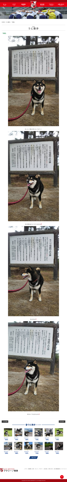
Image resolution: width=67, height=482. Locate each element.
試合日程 (45, 468)
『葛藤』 (47, 453)
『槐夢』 (16, 453)
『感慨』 (6, 453)
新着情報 (29, 468)
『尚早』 (26, 453)
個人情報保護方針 (57, 468)
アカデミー (41, 468)
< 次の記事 (4, 421)
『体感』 (57, 453)
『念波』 (36, 453)
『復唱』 (47, 439)
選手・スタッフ (35, 468)
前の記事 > (62, 421)
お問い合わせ (50, 468)
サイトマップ (63, 468)
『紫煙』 (6, 439)
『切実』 (36, 439)
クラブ (26, 468)
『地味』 (16, 439)
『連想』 (26, 439)
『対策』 (57, 439)
